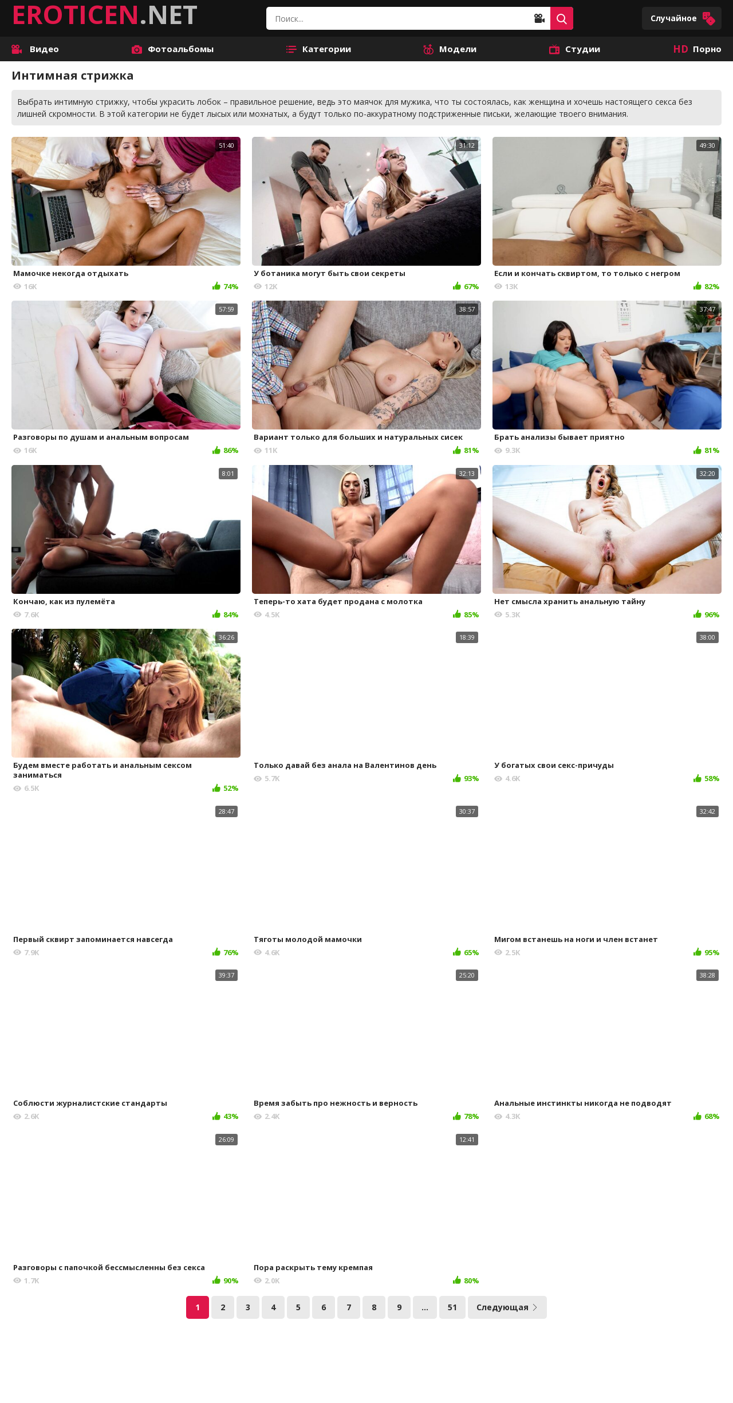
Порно (697, 48)
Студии (574, 48)
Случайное (683, 18)
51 (452, 1307)
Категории (318, 48)
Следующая (507, 1307)
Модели (449, 48)
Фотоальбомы (173, 48)
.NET (104, 14)
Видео (35, 48)
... (424, 1307)
